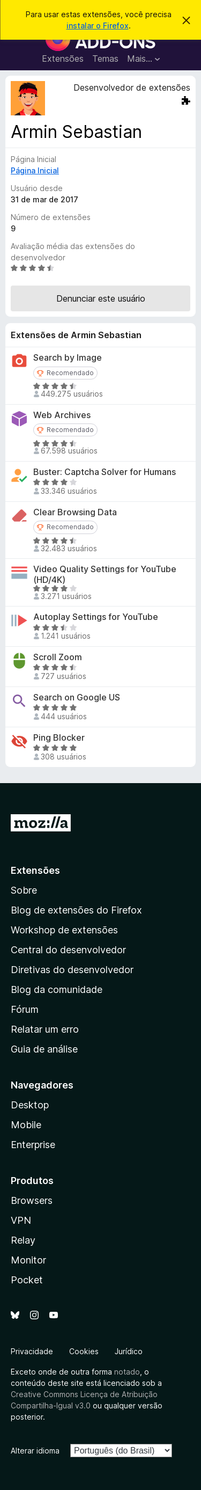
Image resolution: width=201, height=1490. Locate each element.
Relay (23, 1240)
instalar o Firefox (97, 25)
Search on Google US (76, 697)
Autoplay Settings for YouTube (95, 617)
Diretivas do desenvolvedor (72, 969)
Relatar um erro (45, 1029)
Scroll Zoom (57, 657)
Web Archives (62, 415)
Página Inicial (35, 170)
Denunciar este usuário (100, 298)
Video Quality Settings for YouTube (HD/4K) (104, 574)
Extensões (63, 58)
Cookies (84, 1351)
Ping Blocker (59, 738)
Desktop (30, 1105)
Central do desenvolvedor (68, 949)
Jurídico (129, 1351)
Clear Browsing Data (75, 512)
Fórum (25, 1009)
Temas (105, 58)
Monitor (28, 1260)
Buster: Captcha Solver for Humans (104, 472)
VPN (21, 1220)
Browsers (32, 1200)
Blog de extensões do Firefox (76, 910)
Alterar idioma (35, 1450)
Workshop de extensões (64, 930)
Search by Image (67, 358)
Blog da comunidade (56, 989)
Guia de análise (44, 1049)
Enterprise (33, 1144)
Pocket (27, 1280)
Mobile (26, 1124)
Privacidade (32, 1351)
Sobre (24, 890)
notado (127, 1371)
